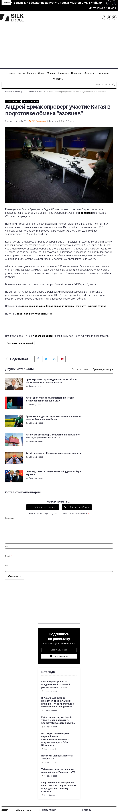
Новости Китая (35, 92)
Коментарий (10, 463)
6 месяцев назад (33, 410)
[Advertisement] (59, 47)
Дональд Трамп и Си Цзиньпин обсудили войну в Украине (96, 419)
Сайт (7, 510)
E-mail (8, 501)
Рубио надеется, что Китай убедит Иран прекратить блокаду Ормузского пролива (58, 665)
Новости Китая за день (14, 92)
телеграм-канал (43, 335)
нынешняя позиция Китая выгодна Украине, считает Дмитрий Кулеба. (65, 306)
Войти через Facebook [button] (45, 452)
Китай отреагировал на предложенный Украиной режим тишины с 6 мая (55, 629)
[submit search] (113, 85)
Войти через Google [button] (79, 452)
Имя (7, 491)
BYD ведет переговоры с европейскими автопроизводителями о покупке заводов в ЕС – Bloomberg (55, 684)
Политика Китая (30, 101)
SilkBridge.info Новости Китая (34, 313)
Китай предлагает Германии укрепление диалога (37, 419)
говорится (85, 212)
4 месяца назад (33, 392)
